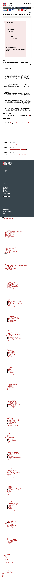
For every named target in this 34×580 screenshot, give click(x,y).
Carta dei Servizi (7, 252)
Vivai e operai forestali (11, 322)
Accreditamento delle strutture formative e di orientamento (17, 452)
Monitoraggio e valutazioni (10, 34)
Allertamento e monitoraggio (12, 506)
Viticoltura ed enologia (10, 292)
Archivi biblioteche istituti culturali (13, 338)
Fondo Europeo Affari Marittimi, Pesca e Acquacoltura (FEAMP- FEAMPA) (15, 50)
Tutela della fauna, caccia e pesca (11, 291)
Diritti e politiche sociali (8, 366)
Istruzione (8, 439)
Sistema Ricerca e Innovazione (11, 539)
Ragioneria (8, 275)
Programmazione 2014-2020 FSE (13, 403)
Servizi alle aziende (9, 288)
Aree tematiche (5, 279)
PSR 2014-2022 (9, 295)
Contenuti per (5, 557)
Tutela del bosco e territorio (12, 321)
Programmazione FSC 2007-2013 (13, 431)
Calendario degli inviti (10, 31)
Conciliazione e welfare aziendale (11, 465)
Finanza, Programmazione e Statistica (10, 268)
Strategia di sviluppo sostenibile (9, 280)
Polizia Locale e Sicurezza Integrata (12, 258)
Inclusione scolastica (11, 447)
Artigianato (8, 545)
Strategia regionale (11, 351)
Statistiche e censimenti (10, 290)
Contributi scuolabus (10, 484)
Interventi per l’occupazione (12, 458)
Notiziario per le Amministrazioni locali (12, 261)
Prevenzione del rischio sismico (11, 517)
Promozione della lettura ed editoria (13, 346)
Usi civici (8, 260)
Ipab (8, 381)
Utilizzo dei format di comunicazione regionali (11, 251)
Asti (3, 181)
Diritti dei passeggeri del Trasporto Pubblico (13, 474)
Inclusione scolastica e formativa (13, 385)
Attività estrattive (9, 544)
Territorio (8, 331)
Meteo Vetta (10, 328)
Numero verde (5, 186)
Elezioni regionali (9, 257)
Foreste (8, 312)
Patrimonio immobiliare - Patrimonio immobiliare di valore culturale (17, 265)
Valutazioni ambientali (11, 303)
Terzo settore (10, 380)
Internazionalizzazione (10, 548)
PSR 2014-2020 (10, 320)
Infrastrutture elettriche (11, 495)
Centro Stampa (9, 267)
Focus (6, 563)
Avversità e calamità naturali (11, 283)
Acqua (9, 299)
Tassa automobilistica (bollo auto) (11, 552)
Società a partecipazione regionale (10, 240)
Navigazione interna (10, 477)
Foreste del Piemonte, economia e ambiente (14, 314)
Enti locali (8, 256)
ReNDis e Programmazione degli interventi (14, 500)
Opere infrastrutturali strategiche (11, 481)
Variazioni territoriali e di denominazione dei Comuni (14, 263)
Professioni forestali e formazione (13, 318)
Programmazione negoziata (11, 272)
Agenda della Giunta (8, 225)
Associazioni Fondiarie (11, 325)
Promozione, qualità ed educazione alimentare (13, 286)
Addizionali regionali (10, 554)
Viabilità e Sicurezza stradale (11, 475)
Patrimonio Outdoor (11, 329)
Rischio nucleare (10, 306)
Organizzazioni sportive (11, 352)
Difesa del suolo (9, 497)
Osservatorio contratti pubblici (9, 246)
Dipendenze (8, 535)
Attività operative (10, 524)
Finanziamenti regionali (11, 496)
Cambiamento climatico (10, 311)
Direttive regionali (11, 455)
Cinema (9, 349)
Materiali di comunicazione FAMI (13, 435)
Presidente (6, 220)
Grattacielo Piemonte (8, 235)
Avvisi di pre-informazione (12, 397)
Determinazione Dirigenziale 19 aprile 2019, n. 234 (18, 144)
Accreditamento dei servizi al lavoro (13, 463)
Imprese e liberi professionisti (9, 560)
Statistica (8, 277)
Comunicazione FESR (10, 36)
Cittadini (6, 558)
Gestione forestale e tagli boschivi (13, 315)
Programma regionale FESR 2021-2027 (12, 27)
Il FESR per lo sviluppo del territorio (10, 573)
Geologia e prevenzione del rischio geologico (13, 512)
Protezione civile (9, 504)
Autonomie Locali (7, 255)
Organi (4, 219)
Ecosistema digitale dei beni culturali (13, 340)
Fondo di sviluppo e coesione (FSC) (11, 47)
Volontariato (10, 509)
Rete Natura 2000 (11, 310)
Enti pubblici (6, 559)
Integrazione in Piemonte (12, 434)
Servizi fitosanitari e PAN (10, 289)
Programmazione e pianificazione (13, 505)
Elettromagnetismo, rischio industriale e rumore (15, 304)
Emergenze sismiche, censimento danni (14, 491)
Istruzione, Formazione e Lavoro (9, 438)
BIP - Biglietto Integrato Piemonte (12, 471)
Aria (8, 300)
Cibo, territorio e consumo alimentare (12, 284)
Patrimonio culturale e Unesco (12, 345)
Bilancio (8, 273)
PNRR (7, 55)
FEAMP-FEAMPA (9, 296)
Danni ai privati (10, 489)
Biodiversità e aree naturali (11, 307)
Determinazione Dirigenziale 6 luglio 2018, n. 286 (17, 139)
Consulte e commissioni (8, 224)
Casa (7, 389)
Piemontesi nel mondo (11, 342)
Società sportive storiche (12, 353)
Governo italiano (5, 1)
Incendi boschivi (10, 507)
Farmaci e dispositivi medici (11, 529)
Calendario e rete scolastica (12, 442)
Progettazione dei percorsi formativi (13, 454)
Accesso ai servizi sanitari (10, 526)
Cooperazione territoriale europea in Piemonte (15, 420)
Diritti (7, 367)
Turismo (8, 358)
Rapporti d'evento (10, 488)
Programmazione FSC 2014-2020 (13, 430)
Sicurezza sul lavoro (9, 532)
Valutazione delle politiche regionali (12, 274)
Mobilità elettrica (9, 478)
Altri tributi (8, 556)
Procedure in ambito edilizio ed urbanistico (14, 518)
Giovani (9, 369)
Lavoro (8, 457)
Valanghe (9, 516)
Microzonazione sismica (11, 521)
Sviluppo (6, 538)
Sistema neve (10, 356)
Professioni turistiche (11, 361)
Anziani (9, 378)
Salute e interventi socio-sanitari (13, 384)
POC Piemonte (10, 428)
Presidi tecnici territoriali (10, 522)
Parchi (9, 309)
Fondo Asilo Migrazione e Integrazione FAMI (12, 52)
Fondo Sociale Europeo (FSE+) (10, 24)
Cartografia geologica (11, 513)
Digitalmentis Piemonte (8, 570)
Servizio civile (9, 390)
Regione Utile (5, 241)
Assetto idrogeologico (11, 499)
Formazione (10, 510)
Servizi (3, 575)
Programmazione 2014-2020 (11, 40)
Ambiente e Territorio (8, 297)
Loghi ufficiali (5, 207)
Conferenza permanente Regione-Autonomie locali (14, 262)
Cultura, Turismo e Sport (8, 336)
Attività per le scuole (11, 445)
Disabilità (8, 382)
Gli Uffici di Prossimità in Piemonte (10, 564)
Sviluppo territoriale (9, 540)
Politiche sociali (9, 374)
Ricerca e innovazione (10, 537)
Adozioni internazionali (10, 387)
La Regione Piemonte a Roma (9, 234)
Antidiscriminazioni (11, 371)
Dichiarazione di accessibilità (7, 200)
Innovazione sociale (11, 375)
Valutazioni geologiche (11, 514)
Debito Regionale (9, 270)
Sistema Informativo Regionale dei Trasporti (13, 483)
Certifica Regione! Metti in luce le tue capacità (11, 572)
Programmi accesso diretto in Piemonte (14, 421)
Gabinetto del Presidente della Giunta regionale (12, 229)
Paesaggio (8, 330)
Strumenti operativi (9, 536)
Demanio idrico (9, 492)
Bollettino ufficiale (7, 242)
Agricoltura (6, 281)
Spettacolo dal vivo (11, 348)
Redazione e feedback (6, 209)
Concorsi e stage (7, 237)
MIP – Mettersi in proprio (12, 460)
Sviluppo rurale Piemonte (10, 42)
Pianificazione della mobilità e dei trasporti (13, 479)
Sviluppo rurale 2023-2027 (11, 294)
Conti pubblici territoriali (10, 276)
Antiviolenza (10, 370)
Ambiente (8, 298)
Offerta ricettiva (10, 362)
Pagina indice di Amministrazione (8, 218)
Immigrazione (10, 372)
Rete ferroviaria (9, 476)
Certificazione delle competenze (13, 453)
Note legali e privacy (6, 202)
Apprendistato (10, 450)
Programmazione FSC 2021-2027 (13, 429)
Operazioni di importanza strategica (12, 38)
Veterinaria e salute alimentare (11, 531)
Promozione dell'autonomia (12, 383)
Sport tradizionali (10, 354)
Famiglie (9, 377)
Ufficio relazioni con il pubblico (9, 244)
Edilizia (9, 334)
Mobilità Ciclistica (9, 473)
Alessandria (4, 180)
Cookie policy (4, 205)
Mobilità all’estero (11, 451)
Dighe (9, 501)
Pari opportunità (10, 368)
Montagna (8, 324)
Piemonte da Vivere (4, 578)
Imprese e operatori (11, 317)
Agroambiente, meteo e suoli (11, 282)
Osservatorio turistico (11, 364)
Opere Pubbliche (9, 493)
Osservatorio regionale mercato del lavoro (13, 469)
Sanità (6, 525)
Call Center (6, 245)
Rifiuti (9, 305)
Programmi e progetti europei (10, 43)
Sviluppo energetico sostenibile (11, 541)
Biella (4, 182)
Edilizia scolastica (9, 466)
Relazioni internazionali (8, 233)
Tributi (6, 551)
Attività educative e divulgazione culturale (14, 339)
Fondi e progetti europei (9, 22)
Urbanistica (10, 333)
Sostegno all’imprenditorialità (12, 461)
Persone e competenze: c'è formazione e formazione (13, 568)
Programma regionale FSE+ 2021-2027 (14, 396)
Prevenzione (8, 530)
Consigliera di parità (11, 464)
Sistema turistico (10, 360)
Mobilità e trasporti (8, 470)
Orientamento (9, 467)
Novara (9, 180)
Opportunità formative (11, 449)
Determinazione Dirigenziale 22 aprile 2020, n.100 (18, 149)
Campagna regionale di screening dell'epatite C (12, 566)
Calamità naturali (9, 486)
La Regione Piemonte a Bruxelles (11, 45)
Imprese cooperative (10, 546)
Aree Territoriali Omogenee (9, 574)
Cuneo (4, 183)
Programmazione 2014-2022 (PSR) (13, 418)
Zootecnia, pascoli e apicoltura (11, 293)
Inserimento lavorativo (11, 386)
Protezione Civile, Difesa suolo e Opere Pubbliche (12, 485)
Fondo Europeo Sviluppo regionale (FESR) (12, 26)
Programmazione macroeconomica (12, 271)
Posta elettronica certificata (7, 211)
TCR (7, 555)
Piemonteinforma (7, 226)
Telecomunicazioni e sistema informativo (14, 511)
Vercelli (9, 183)
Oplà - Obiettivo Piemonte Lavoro (10, 571)
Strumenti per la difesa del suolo (13, 498)
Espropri (8, 259)
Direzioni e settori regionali (9, 228)
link (29, 115)
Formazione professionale (10, 448)
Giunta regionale (7, 221)
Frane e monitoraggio (11, 515)
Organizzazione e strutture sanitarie (12, 527)
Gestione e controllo (9, 33)
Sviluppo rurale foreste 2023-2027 (13, 319)
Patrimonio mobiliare (10, 266)
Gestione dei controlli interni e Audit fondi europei (12, 238)
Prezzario (9, 494)
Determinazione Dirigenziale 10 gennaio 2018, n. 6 (18, 128)
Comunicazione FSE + (11, 399)
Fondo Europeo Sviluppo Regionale (12, 542)
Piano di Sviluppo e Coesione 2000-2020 (14, 427)
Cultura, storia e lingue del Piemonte (13, 341)
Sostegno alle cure (9, 528)
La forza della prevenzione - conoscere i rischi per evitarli (13, 567)
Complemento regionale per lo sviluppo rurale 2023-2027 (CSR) (17, 415)
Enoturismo (10, 365)
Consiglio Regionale (8, 222)
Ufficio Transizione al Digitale (9, 230)
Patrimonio (6, 264)
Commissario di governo (10, 502)
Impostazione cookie (6, 193)
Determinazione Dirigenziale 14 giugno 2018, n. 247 (18, 134)
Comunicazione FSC (11, 426)
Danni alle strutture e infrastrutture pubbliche (15, 490)
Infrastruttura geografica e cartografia (14, 335)
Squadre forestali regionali (12, 523)
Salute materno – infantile (10, 533)
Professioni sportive (11, 357)
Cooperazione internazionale (11, 391)
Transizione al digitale (10, 550)
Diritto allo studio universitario (12, 446)
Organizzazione (5, 227)
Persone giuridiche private (10, 388)
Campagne (6, 569)
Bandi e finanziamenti (8, 243)
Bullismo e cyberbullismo (12, 444)
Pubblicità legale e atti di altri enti (10, 248)
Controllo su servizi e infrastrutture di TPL (13, 482)
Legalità (8, 392)
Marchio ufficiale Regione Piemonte (10, 250)
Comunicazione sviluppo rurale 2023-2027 (14, 417)
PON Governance (8, 53)
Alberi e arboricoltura (11, 313)
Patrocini (6, 249)
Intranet (4, 213)
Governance (10, 424)
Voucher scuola (10, 440)
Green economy (9, 323)
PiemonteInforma (4, 577)
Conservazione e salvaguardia (12, 308)
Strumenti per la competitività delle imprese (14, 459)
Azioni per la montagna (11, 326)
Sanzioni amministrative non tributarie (10, 247)
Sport (7, 350)
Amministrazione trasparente (9, 236)
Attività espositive (11, 343)
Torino (8, 181)
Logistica (9, 508)
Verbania (9, 182)
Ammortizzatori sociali (11, 462)
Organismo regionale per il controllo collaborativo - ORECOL (13, 231)
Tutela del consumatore (11, 373)
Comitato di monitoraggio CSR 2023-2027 (14, 416)
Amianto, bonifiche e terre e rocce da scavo (14, 302)
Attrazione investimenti (10, 543)
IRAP (7, 553)
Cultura (8, 337)
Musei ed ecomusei (11, 344)
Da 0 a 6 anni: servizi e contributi (13, 443)
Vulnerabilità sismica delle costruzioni (13, 520)
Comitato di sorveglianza (10, 29)
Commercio (8, 547)
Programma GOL (9, 468)
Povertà (9, 376)
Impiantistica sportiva (11, 355)
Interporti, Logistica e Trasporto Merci (12, 480)
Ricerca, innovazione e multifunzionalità (12, 287)
